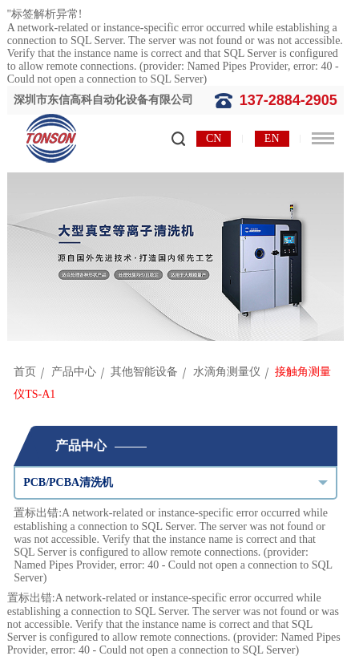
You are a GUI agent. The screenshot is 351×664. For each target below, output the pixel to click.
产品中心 (73, 372)
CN (213, 138)
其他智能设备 (144, 372)
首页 (25, 372)
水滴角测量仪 (226, 372)
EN (272, 138)
